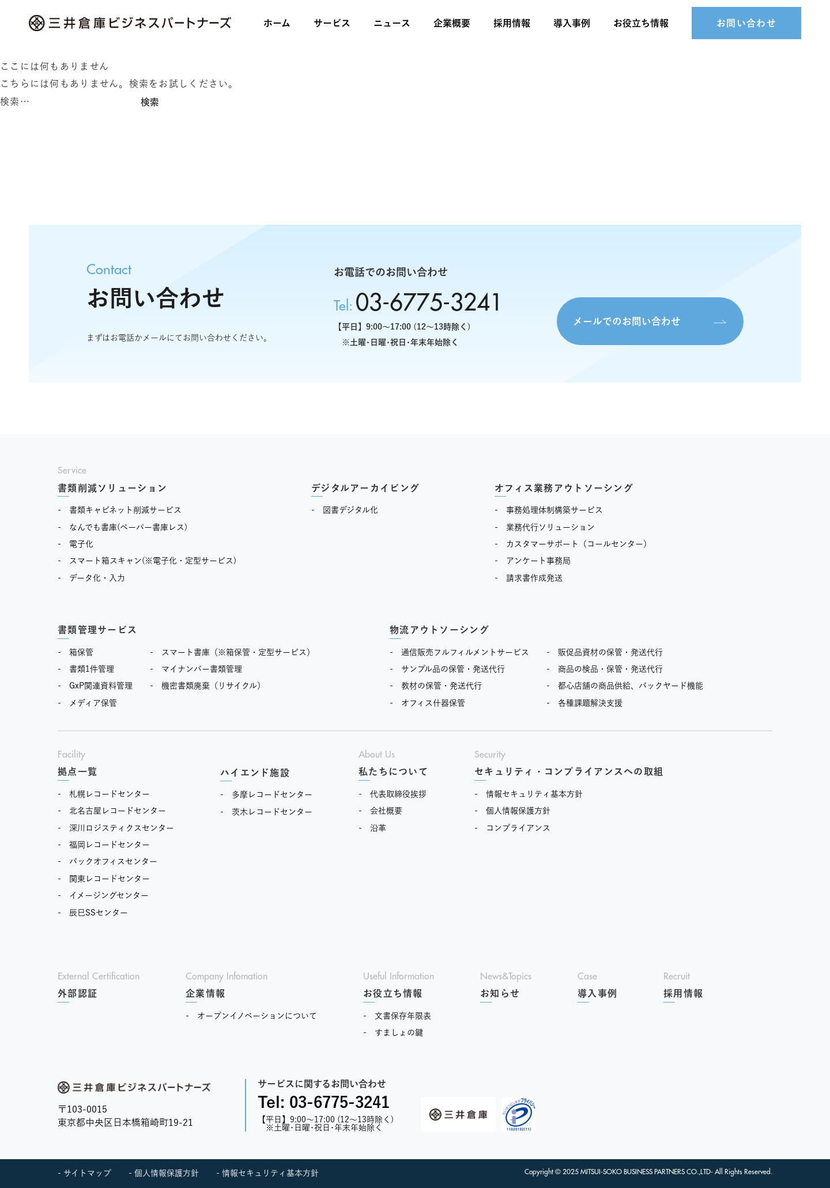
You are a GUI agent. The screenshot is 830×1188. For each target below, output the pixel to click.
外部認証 (77, 993)
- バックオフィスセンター (107, 861)
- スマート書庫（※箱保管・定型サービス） (232, 652)
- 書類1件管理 (86, 669)
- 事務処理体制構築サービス (549, 510)
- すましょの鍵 (393, 1032)
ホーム (276, 23)
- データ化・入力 (91, 578)
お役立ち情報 (393, 993)
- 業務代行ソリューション (545, 527)
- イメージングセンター (103, 895)
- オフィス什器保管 (427, 703)
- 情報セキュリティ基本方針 (528, 794)
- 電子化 (75, 544)
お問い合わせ (746, 23)
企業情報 (205, 993)
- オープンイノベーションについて (251, 1016)
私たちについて (393, 771)
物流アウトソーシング (439, 629)
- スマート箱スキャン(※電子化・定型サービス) (147, 561)
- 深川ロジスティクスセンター (116, 828)
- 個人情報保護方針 (512, 811)
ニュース (391, 23)
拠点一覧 (77, 771)
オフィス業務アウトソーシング (564, 488)
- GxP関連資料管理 (95, 686)
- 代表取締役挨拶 (393, 794)
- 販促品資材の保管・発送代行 (604, 652)
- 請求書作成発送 (529, 578)
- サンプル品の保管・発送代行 (447, 669)
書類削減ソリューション (112, 488)
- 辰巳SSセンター (93, 913)
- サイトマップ (84, 1173)
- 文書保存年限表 (397, 1016)
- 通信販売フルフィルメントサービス (459, 652)
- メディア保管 (87, 703)
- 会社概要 (380, 811)
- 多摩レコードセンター (266, 794)
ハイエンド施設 (255, 772)
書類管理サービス (97, 629)
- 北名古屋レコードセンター (112, 811)
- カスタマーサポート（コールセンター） (573, 544)
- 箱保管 (75, 652)
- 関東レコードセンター (104, 879)
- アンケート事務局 (533, 561)
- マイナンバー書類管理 (196, 669)
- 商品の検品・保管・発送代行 (604, 669)
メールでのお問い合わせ (616, 319)
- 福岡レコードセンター (104, 845)
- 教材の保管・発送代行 (436, 686)
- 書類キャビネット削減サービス (120, 510)
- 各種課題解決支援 (584, 703)
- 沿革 (372, 828)
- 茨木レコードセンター (266, 812)
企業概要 (451, 23)
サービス (332, 23)
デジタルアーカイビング (365, 488)
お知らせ (500, 993)
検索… (15, 101)
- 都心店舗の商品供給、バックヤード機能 (624, 686)
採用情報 (511, 23)
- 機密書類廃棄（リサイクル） (207, 686)
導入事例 (571, 23)
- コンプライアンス (512, 828)
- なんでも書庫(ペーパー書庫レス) (122, 527)
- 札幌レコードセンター (104, 794)
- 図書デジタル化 (344, 510)
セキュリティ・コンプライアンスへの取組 (568, 771)
